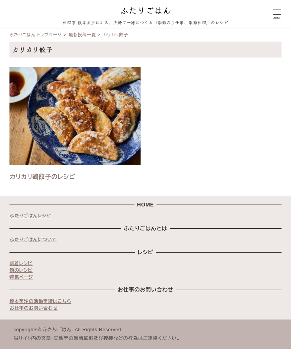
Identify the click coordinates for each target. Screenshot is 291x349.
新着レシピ (21, 263)
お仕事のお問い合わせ (33, 308)
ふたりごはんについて (33, 239)
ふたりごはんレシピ (30, 216)
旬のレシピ (21, 270)
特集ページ (21, 277)
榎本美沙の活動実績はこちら (40, 301)
